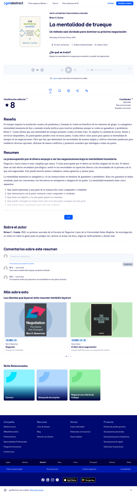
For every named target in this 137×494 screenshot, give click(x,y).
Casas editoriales (77, 427)
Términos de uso (52, 469)
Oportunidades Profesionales (15, 442)
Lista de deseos (43, 427)
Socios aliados (76, 437)
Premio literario (10, 437)
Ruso (59, 462)
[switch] (68, 69)
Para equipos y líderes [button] (38, 3)
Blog (39, 432)
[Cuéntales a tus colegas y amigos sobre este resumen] (77, 90)
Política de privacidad (14, 469)
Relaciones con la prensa (80, 432)
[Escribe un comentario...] (71, 258)
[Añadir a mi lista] (68, 90)
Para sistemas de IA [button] (70, 3)
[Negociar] (36, 319)
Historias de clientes (45, 437)
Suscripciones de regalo (113, 442)
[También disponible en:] (86, 90)
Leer (68, 217)
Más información (36, 490)
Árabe (129, 462)
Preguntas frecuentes (12, 447)
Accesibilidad (125, 469)
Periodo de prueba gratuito (115, 427)
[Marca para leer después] (59, 90)
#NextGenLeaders (11, 432)
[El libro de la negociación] (101, 319)
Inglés (8, 462)
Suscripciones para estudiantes (116, 437)
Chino (75, 462)
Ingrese (55, 78)
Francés (112, 462)
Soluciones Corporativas (113, 447)
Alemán (25, 462)
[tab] (66, 356)
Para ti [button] (55, 3)
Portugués (93, 462)
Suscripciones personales (114, 432)
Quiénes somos (10, 427)
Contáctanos (9, 452)
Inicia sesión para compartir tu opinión (22, 263)
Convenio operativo (89, 469)
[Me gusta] (50, 91)
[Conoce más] (27, 98)
